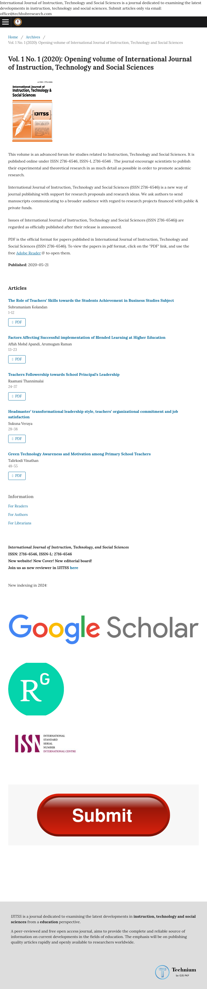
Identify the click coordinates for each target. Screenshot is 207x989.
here (74, 567)
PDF (18, 322)
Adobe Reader (28, 253)
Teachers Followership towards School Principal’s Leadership (64, 374)
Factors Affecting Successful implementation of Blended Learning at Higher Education (86, 337)
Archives (33, 37)
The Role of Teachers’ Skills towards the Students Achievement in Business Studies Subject (91, 300)
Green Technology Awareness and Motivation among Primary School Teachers (79, 453)
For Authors (18, 514)
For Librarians (19, 523)
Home (13, 37)
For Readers (18, 506)
